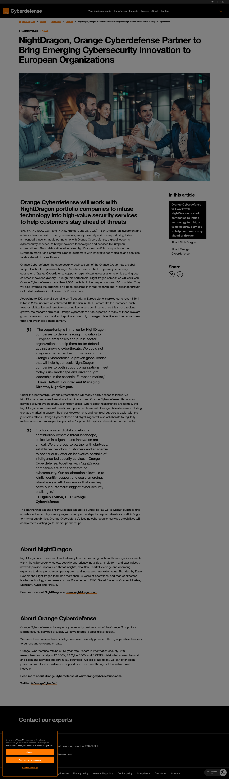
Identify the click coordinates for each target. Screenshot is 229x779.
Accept (30, 772)
